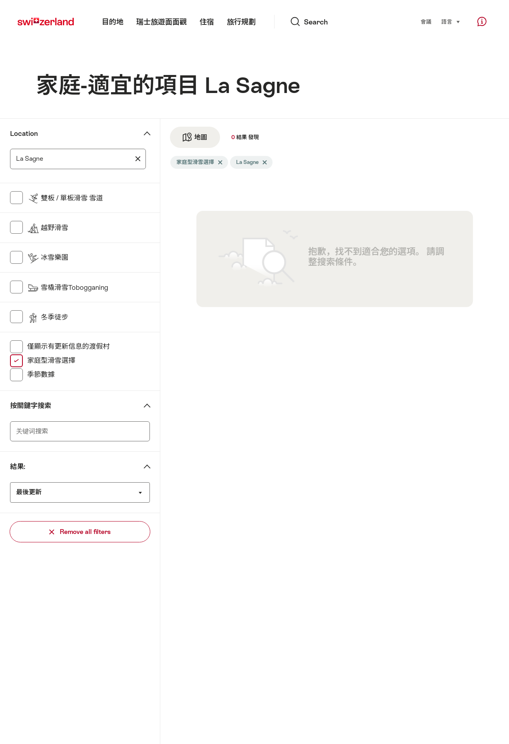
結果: (17, 467)
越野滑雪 (48, 228)
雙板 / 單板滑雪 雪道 (65, 198)
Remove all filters (80, 532)
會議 (425, 22)
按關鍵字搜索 (30, 406)
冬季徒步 (48, 317)
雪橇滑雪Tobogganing (68, 287)
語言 (451, 21)
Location (24, 133)
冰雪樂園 (48, 257)
